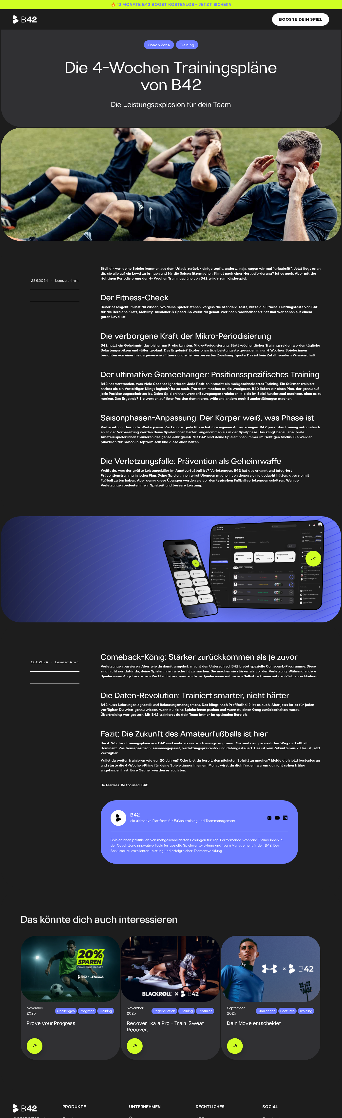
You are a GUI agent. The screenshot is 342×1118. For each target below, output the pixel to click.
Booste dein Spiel (300, 19)
